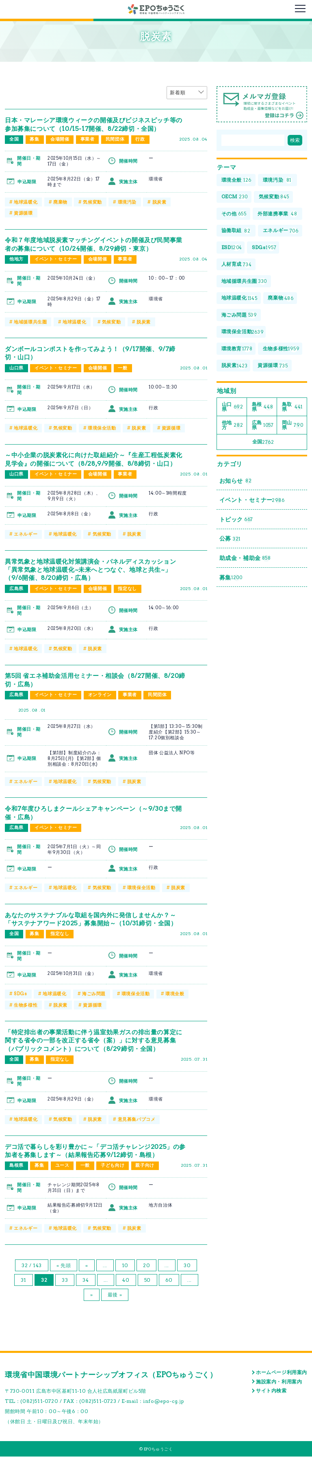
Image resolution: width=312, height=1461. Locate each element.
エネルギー (25, 541)
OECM (234, 197)
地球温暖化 (25, 202)
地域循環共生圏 (30, 321)
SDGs (20, 1000)
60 (169, 1285)
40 (125, 1285)
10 (125, 1270)
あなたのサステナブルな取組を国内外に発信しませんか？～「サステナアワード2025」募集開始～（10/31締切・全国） (96, 925)
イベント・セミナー (56, 258)
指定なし (127, 595)
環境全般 (174, 1000)
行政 (140, 139)
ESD (232, 248)
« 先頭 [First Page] (63, 1270)
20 (146, 1270)
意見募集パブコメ (137, 1124)
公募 (229, 541)
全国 (14, 139)
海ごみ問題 (94, 1000)
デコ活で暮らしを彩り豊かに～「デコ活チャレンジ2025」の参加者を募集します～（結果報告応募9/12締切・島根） (94, 1156)
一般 (123, 367)
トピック (236, 521)
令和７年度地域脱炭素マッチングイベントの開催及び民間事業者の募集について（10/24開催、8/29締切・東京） (96, 244)
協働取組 (236, 231)
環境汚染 (127, 202)
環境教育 (237, 349)
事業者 (87, 139)
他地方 (16, 258)
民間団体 (115, 139)
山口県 (16, 367)
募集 (34, 139)
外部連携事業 (278, 214)
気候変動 (92, 202)
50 (147, 1285)
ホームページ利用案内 (281, 1377)
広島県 (16, 595)
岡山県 (292, 426)
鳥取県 (292, 407)
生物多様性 (25, 1010)
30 (187, 1270)
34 (85, 1285)
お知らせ (235, 482)
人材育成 (236, 265)
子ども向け (113, 1171)
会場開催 (59, 139)
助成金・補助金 (245, 561)
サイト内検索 (271, 1395)
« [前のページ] (86, 1270)
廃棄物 (60, 202)
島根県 (16, 1171)
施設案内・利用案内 (279, 1386)
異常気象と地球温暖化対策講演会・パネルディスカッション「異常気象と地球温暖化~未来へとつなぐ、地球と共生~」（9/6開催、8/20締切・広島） (96, 576)
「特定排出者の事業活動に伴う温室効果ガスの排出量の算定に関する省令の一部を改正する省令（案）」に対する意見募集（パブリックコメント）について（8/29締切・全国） (96, 1045)
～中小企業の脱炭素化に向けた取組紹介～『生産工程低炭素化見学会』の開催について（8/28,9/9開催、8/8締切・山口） (96, 462)
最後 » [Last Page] (115, 1299)
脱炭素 (159, 202)
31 (23, 1285)
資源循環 (23, 212)
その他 (234, 214)
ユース (62, 1171)
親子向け (145, 1171)
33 (65, 1285)
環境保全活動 (102, 427)
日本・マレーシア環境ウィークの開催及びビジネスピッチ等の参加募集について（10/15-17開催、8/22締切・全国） (96, 124)
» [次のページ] (91, 1299)
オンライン (100, 701)
